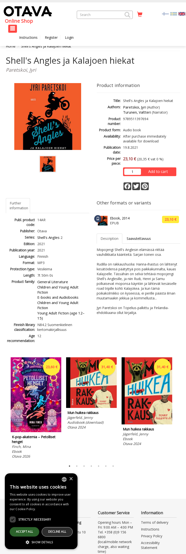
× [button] (71, 479)
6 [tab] (105, 466)
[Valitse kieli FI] (165, 13)
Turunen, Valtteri (137, 112)
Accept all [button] (24, 532)
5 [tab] (98, 466)
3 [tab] (84, 466)
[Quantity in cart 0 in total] (139, 14)
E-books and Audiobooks (57, 297)
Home (11, 46)
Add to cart (158, 171)
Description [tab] (109, 238)
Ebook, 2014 (120, 218)
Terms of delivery (154, 522)
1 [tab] (69, 466)
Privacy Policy (151, 536)
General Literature (52, 281)
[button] (127, 15)
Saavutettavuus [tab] (139, 238)
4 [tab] (91, 466)
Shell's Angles (48, 237)
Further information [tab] (19, 205)
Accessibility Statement (150, 545)
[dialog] (41, 511)
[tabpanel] (36, 409)
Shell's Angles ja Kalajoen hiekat (46, 46)
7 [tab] (113, 466)
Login (69, 37)
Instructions (28, 37)
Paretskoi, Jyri (134, 107)
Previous (4, 408)
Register (51, 37)
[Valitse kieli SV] (174, 13)
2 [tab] (76, 466)
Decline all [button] (57, 532)
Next (177, 408)
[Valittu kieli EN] (182, 13)
